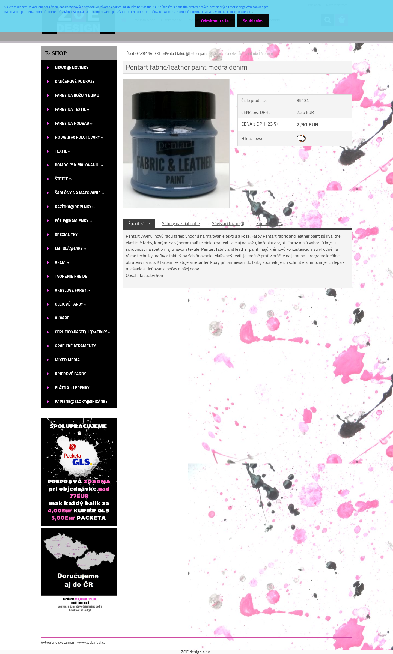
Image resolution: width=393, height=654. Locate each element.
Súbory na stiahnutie (181, 223)
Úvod (130, 53)
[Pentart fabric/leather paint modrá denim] (176, 81)
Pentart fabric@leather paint (186, 53)
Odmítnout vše (212, 20)
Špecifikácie (139, 223)
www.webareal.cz (91, 642)
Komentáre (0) (269, 223)
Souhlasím (252, 20)
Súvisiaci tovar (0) (228, 223)
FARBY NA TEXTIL (150, 53)
